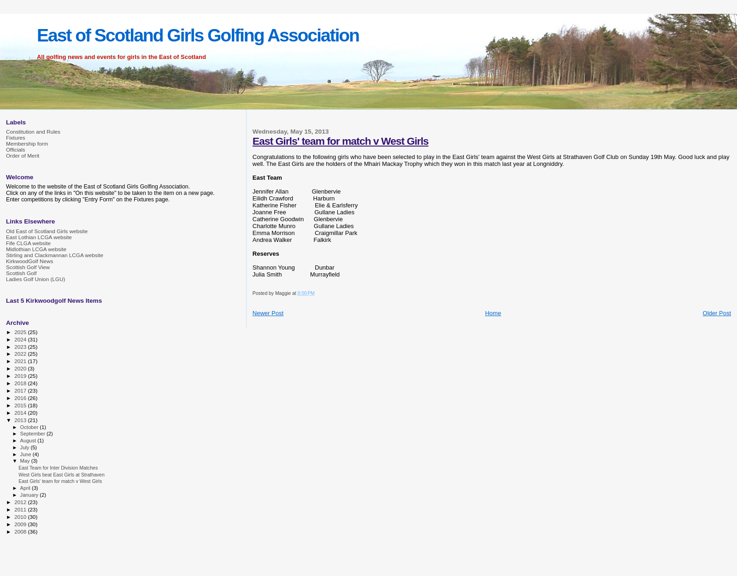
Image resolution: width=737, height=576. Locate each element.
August (29, 440)
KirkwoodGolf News (29, 261)
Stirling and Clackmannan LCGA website (54, 255)
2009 (21, 524)
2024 (21, 339)
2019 (21, 376)
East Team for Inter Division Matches (58, 467)
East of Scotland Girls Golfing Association (198, 35)
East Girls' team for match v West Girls (341, 141)
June (26, 454)
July (25, 447)
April (26, 488)
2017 (21, 391)
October (30, 427)
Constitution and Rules (33, 132)
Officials (15, 150)
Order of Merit (22, 156)
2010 (21, 517)
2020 (21, 368)
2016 (21, 398)
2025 (21, 332)
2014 (21, 413)
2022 (21, 354)
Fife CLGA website (28, 243)
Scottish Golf (21, 273)
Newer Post (268, 313)
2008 (21, 532)
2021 (21, 361)
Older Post (717, 313)
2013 (21, 420)
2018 (21, 383)
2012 (21, 502)
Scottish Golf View (28, 267)
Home (493, 313)
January (30, 495)
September (33, 433)
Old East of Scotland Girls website (47, 231)
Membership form (27, 144)
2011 (21, 509)
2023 (21, 347)
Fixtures (15, 138)
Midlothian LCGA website (36, 249)
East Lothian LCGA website (39, 237)
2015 (21, 405)
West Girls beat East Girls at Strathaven (61, 474)
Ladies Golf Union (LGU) (35, 279)
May (25, 461)
